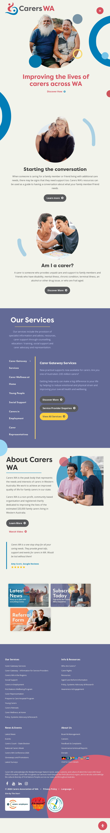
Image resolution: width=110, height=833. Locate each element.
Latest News (10, 699)
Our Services (12, 625)
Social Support (11, 645)
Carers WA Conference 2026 (17, 718)
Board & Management (70, 699)
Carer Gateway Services (15, 631)
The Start (16, 759)
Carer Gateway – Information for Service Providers (26, 636)
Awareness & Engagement (72, 654)
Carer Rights (66, 636)
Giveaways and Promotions (17, 723)
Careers (64, 704)
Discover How (56, 91)
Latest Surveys (11, 727)
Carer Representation (14, 659)
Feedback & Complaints (71, 709)
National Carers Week (14, 713)
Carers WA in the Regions (16, 640)
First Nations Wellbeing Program (18, 654)
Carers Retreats (12, 673)
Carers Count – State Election (17, 709)
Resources (66, 640)
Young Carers (11, 668)
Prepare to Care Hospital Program (19, 664)
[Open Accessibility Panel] (102, 825)
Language (66, 754)
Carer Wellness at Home (15, 678)
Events (8, 704)
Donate (64, 718)
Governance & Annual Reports (74, 713)
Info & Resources (70, 625)
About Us (66, 693)
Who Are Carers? (68, 631)
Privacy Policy (50, 754)
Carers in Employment (14, 650)
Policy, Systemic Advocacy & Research (21, 682)
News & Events (13, 693)
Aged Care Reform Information (74, 645)
